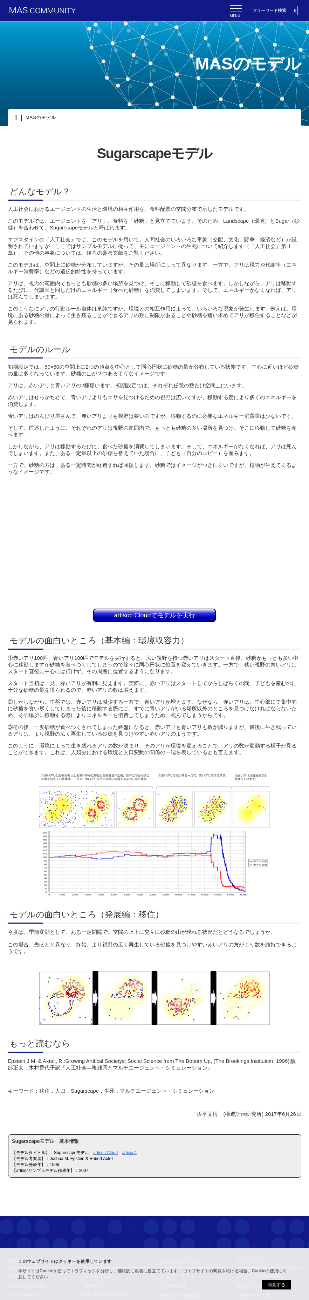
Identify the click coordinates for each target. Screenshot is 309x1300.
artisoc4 (129, 1152)
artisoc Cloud (105, 1152)
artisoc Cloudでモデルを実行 (154, 615)
